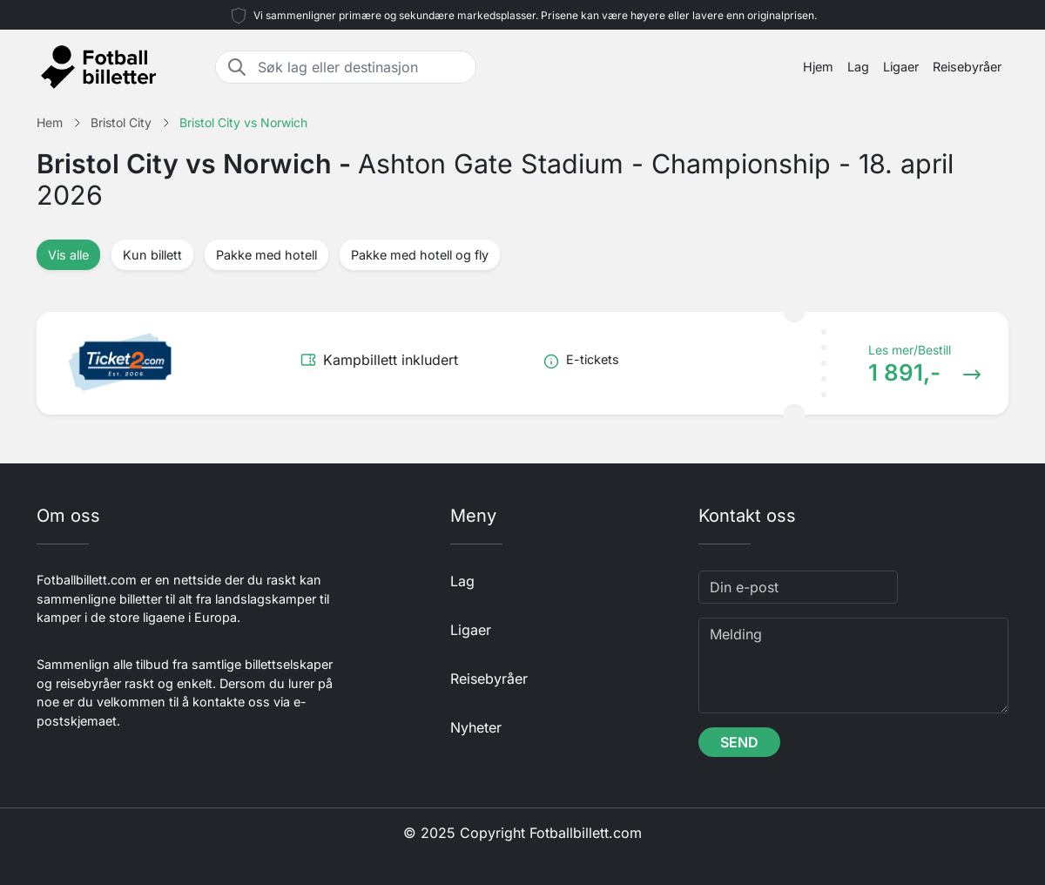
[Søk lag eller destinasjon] (361, 67)
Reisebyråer (967, 66)
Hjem (818, 66)
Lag (858, 66)
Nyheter (476, 727)
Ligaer (901, 66)
